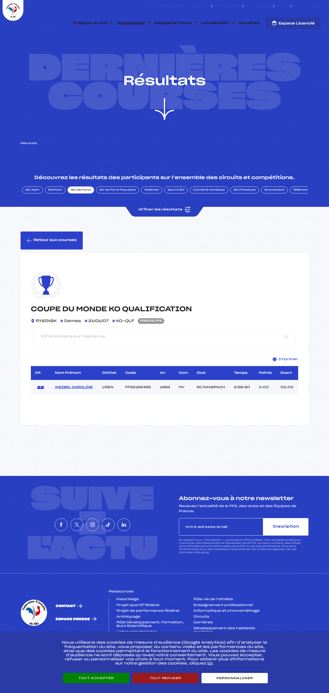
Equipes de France (173, 23)
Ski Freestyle (245, 214)
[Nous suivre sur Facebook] (295, 6)
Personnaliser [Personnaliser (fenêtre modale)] (234, 678)
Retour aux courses (52, 264)
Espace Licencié (293, 23)
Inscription (286, 551)
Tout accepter (96, 678)
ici (207, 577)
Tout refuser (165, 678)
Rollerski (151, 214)
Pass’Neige (127, 623)
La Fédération (215, 23)
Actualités (248, 23)
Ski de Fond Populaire (117, 214)
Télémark (301, 214)
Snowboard (274, 214)
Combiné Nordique (209, 214)
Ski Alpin (32, 214)
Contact (66, 630)
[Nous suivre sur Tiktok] (313, 6)
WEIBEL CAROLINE (74, 411)
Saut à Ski (176, 214)
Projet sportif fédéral (137, 629)
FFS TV (282, 6)
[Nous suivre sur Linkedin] (319, 6)
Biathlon (55, 214)
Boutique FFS (258, 6)
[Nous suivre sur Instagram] (307, 6)
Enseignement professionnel (223, 629)
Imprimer (285, 383)
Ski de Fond (81, 214)
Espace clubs (227, 6)
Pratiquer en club (90, 23)
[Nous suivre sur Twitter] (301, 6)
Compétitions (131, 23)
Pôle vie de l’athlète (213, 623)
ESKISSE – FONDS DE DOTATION (182, 6)
